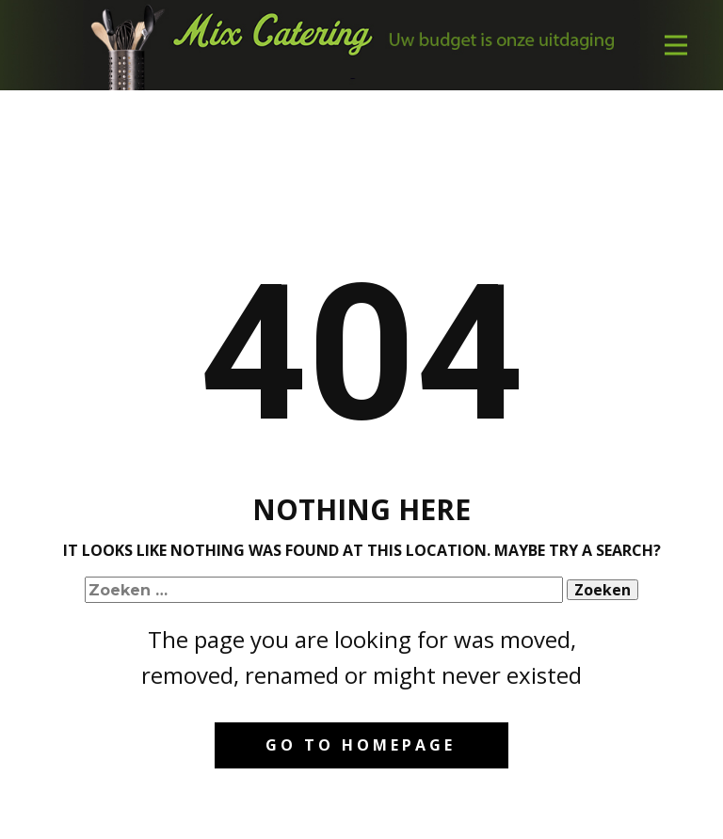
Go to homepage (360, 745)
